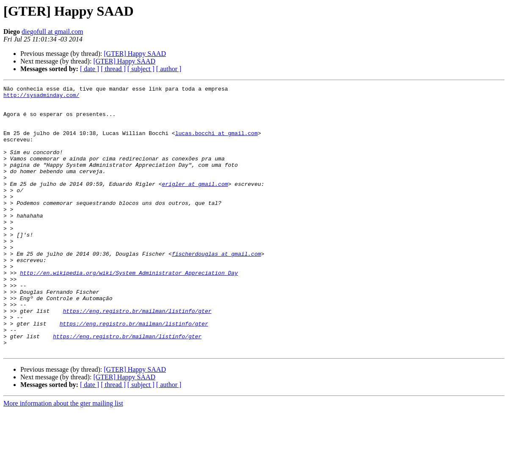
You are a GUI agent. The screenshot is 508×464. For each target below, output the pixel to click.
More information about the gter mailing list (63, 456)
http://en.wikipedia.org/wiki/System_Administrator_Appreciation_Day (129, 311)
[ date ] (89, 68)
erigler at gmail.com (195, 204)
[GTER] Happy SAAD (135, 53)
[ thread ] (113, 68)
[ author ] (169, 68)
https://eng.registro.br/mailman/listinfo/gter (137, 356)
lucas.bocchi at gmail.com (216, 143)
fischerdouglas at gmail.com (216, 288)
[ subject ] (141, 68)
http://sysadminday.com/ (41, 97)
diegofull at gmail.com (52, 31)
